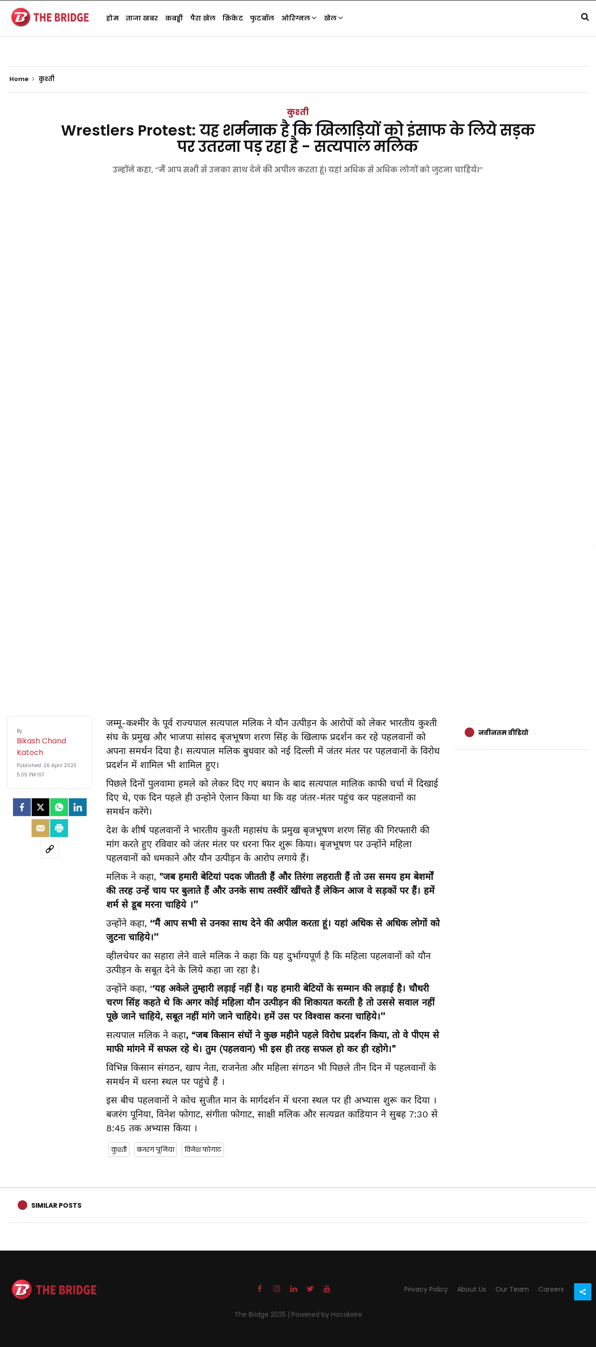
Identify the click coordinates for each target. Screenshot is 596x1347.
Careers (551, 1289)
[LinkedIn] (77, 807)
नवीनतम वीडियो (503, 732)
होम (112, 18)
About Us (471, 1289)
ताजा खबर (142, 18)
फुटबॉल (262, 18)
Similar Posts (56, 1205)
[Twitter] (40, 807)
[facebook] (22, 807)
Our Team (512, 1289)
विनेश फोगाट (202, 1149)
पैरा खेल (203, 18)
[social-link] (50, 849)
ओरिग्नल (299, 18)
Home (21, 79)
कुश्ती (298, 112)
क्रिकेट (233, 18)
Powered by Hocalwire (326, 1314)
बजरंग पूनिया (155, 1149)
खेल (334, 18)
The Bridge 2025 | (262, 1314)
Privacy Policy (426, 1289)
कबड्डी (174, 18)
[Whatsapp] (59, 807)
